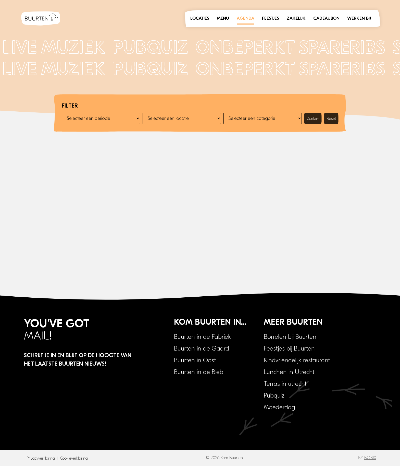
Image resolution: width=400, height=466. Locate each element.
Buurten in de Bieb (198, 372)
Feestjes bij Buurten (289, 348)
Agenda (245, 18)
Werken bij (359, 18)
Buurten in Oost (195, 360)
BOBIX (370, 458)
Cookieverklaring (74, 458)
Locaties (199, 18)
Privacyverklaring (41, 458)
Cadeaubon (326, 18)
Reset (331, 118)
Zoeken (313, 118)
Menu (223, 18)
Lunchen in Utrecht (289, 372)
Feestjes (270, 18)
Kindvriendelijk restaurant (297, 360)
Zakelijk (296, 18)
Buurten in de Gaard (201, 348)
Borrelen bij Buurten (290, 336)
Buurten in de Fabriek (202, 336)
